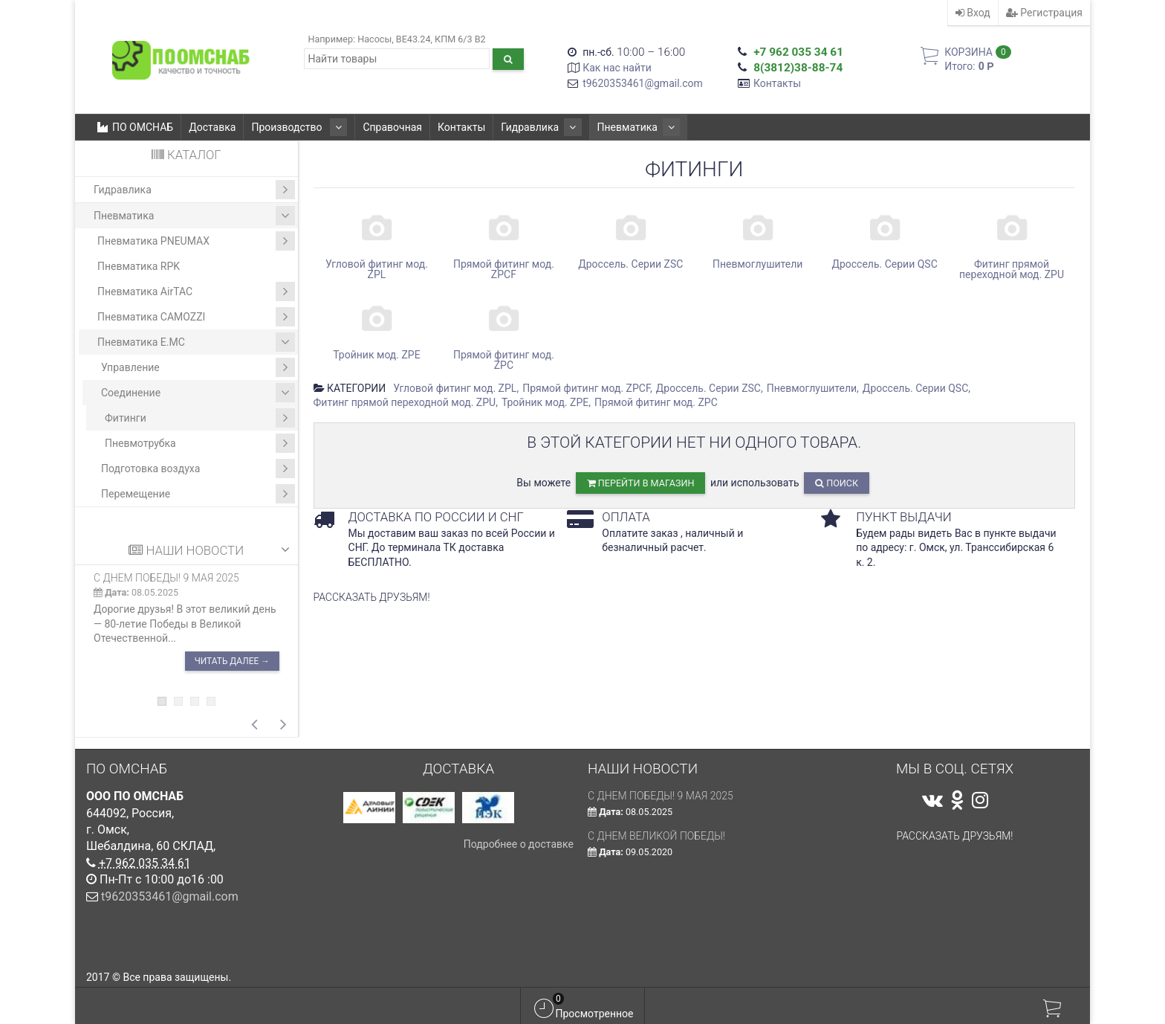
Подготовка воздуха (198, 468)
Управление (198, 367)
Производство (294, 127)
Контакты (777, 83)
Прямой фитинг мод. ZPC (656, 402)
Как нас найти (617, 68)
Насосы (374, 39)
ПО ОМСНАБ (135, 127)
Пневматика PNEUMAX (196, 241)
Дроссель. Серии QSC (915, 388)
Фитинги (200, 418)
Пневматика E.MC (196, 342)
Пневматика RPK (138, 266)
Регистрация (1044, 13)
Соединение (198, 392)
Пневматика (615, 127)
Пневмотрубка (200, 443)
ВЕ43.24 (413, 39)
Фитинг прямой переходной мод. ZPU (405, 402)
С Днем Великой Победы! (656, 836)
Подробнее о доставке (519, 844)
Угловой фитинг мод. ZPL (454, 388)
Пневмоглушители (812, 388)
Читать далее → (232, 661)
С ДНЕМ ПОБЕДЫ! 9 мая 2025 (166, 578)
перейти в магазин (641, 483)
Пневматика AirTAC (196, 291)
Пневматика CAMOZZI (196, 316)
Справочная (383, 127)
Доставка (212, 127)
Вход (972, 13)
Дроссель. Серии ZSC (708, 388)
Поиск (836, 483)
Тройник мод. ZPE (545, 402)
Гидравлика (527, 127)
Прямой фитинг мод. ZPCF (586, 388)
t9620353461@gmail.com (642, 83)
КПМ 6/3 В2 (460, 39)
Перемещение (198, 493)
